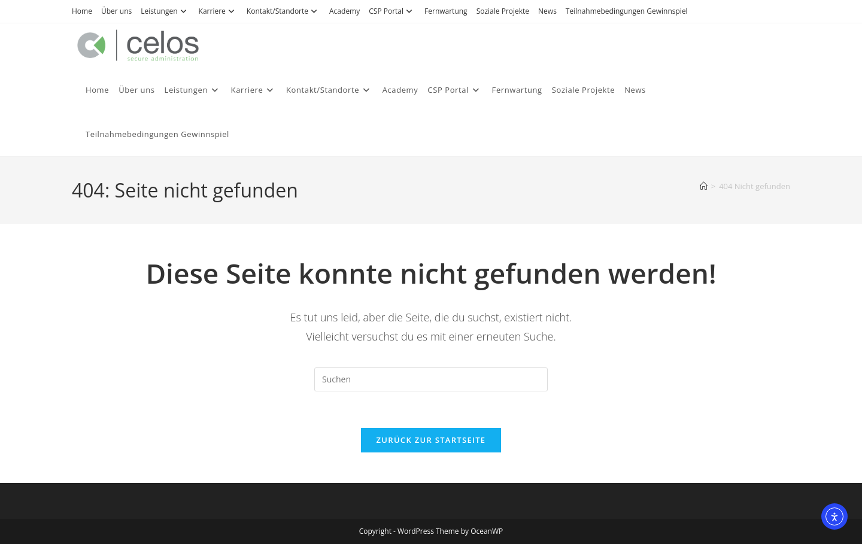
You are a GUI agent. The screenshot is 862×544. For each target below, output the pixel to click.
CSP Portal (392, 11)
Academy (344, 11)
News (547, 11)
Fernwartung (446, 11)
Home (82, 11)
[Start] (704, 186)
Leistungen (165, 11)
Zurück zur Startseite (431, 439)
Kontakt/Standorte (283, 11)
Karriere (218, 11)
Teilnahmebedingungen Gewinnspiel (627, 11)
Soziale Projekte (502, 11)
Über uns (116, 11)
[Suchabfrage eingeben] (431, 379)
